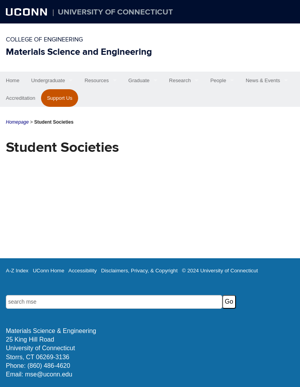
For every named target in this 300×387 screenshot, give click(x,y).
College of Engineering (44, 39)
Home (13, 80)
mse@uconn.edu (48, 374)
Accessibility (82, 271)
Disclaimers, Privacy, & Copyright (139, 271)
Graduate (139, 80)
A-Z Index (17, 271)
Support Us (59, 98)
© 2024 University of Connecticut (220, 271)
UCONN (27, 11)
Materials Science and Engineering (79, 52)
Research (180, 80)
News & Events (263, 80)
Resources (96, 80)
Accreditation (20, 98)
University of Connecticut (115, 12)
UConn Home (48, 271)
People (218, 80)
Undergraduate (48, 80)
